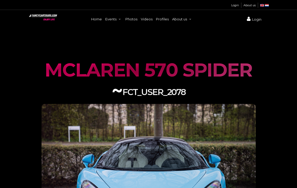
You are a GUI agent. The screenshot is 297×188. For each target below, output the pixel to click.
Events (113, 19)
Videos (147, 19)
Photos (131, 19)
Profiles (162, 19)
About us (249, 5)
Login (235, 5)
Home (96, 19)
